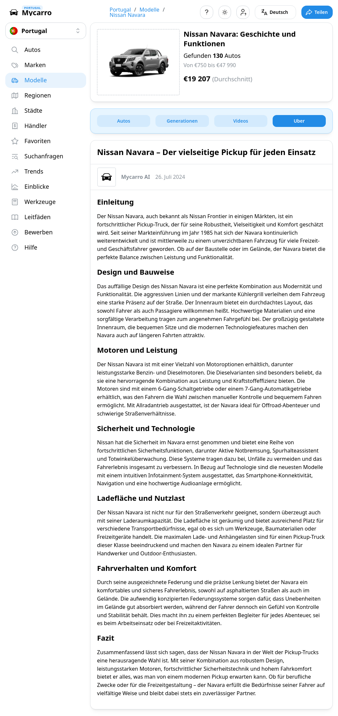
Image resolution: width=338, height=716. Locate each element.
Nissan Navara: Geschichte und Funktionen (240, 38)
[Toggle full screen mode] (317, 12)
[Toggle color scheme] (225, 12)
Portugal (120, 9)
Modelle (149, 9)
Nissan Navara (127, 15)
